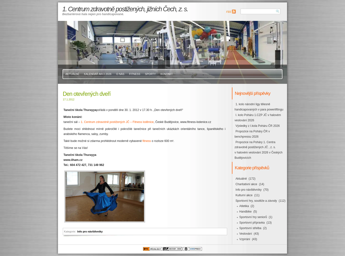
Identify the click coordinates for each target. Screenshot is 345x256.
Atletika (244, 206)
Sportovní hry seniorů (253, 217)
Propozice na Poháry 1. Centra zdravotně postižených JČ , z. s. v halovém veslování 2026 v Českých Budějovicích (258, 150)
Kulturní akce (244, 195)
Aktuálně (72, 74)
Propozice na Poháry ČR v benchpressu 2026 (252, 134)
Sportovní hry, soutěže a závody (256, 200)
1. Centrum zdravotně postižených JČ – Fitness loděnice (117, 122)
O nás (120, 74)
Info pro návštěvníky (90, 231)
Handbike (245, 211)
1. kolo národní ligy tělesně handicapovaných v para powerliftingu (259, 107)
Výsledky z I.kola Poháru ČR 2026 (258, 126)
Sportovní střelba (250, 228)
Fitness (134, 74)
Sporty (150, 74)
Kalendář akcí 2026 (97, 74)
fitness (147, 141)
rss (228, 11)
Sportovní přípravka (252, 222)
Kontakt (167, 74)
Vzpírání (244, 239)
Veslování (245, 233)
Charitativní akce (246, 184)
